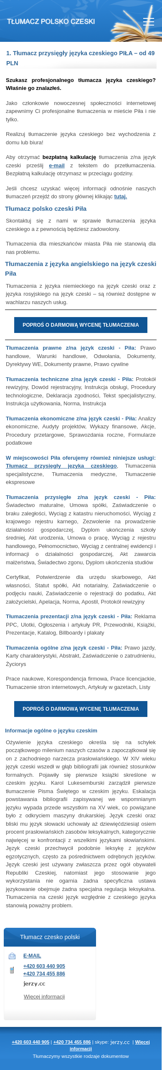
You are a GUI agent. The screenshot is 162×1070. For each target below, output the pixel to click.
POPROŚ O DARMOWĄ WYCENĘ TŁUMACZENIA (81, 325)
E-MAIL (32, 956)
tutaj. (120, 196)
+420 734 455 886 (44, 974)
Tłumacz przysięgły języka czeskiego (61, 466)
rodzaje (92, 1056)
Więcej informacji (44, 996)
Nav (148, 21)
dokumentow (115, 1056)
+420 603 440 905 (44, 966)
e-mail (57, 165)
